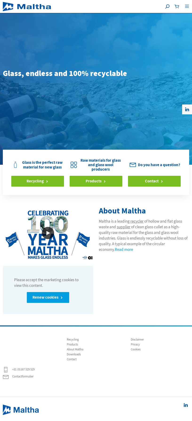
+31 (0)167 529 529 (19, 370)
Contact (152, 181)
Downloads (74, 354)
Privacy (135, 344)
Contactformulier (18, 377)
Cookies (135, 349)
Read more (124, 249)
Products (93, 181)
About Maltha (75, 349)
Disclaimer (137, 339)
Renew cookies (45, 297)
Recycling (35, 181)
